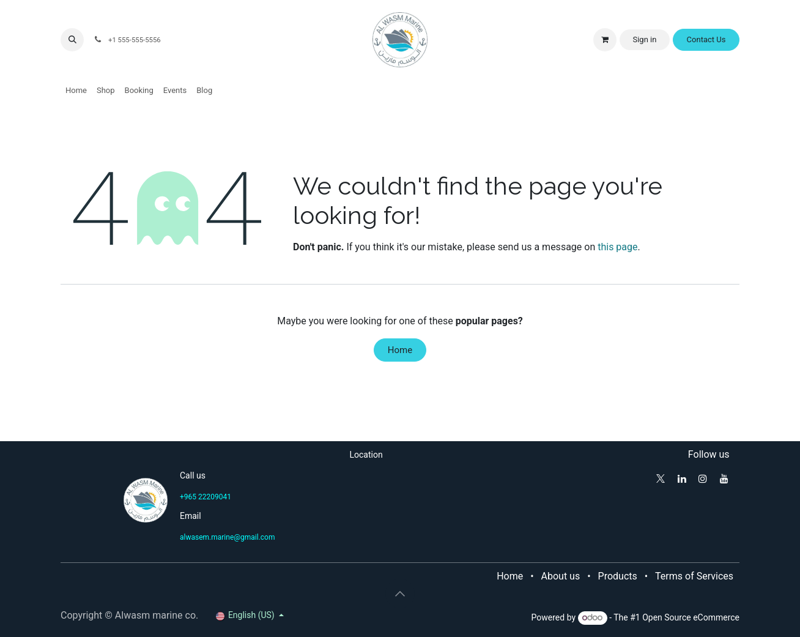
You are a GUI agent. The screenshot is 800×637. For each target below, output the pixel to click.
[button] (72, 39)
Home (400, 350)
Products (617, 576)
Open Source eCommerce (690, 617)
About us (560, 576)
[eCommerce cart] (605, 39)
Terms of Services (694, 576)
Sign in (644, 39)
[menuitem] (76, 91)
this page (617, 247)
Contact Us (706, 39)
